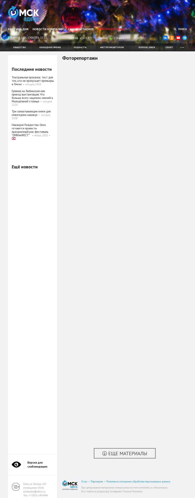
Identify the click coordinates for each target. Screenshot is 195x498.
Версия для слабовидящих (37, 464)
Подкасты (80, 47)
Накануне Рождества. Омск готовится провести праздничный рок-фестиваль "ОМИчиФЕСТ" (30, 130)
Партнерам (97, 481)
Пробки (102, 38)
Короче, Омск (147, 47)
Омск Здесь (23, 14)
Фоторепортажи (111, 29)
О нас (84, 481)
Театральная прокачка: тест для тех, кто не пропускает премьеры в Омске (33, 81)
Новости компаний (48, 29)
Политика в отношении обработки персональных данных (138, 481)
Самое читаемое (81, 29)
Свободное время (50, 47)
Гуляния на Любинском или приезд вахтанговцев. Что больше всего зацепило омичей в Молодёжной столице (32, 96)
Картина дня (18, 29)
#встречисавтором (112, 47)
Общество (19, 47)
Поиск (180, 29)
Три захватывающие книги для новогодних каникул (31, 113)
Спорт (169, 47)
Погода (73, 38)
